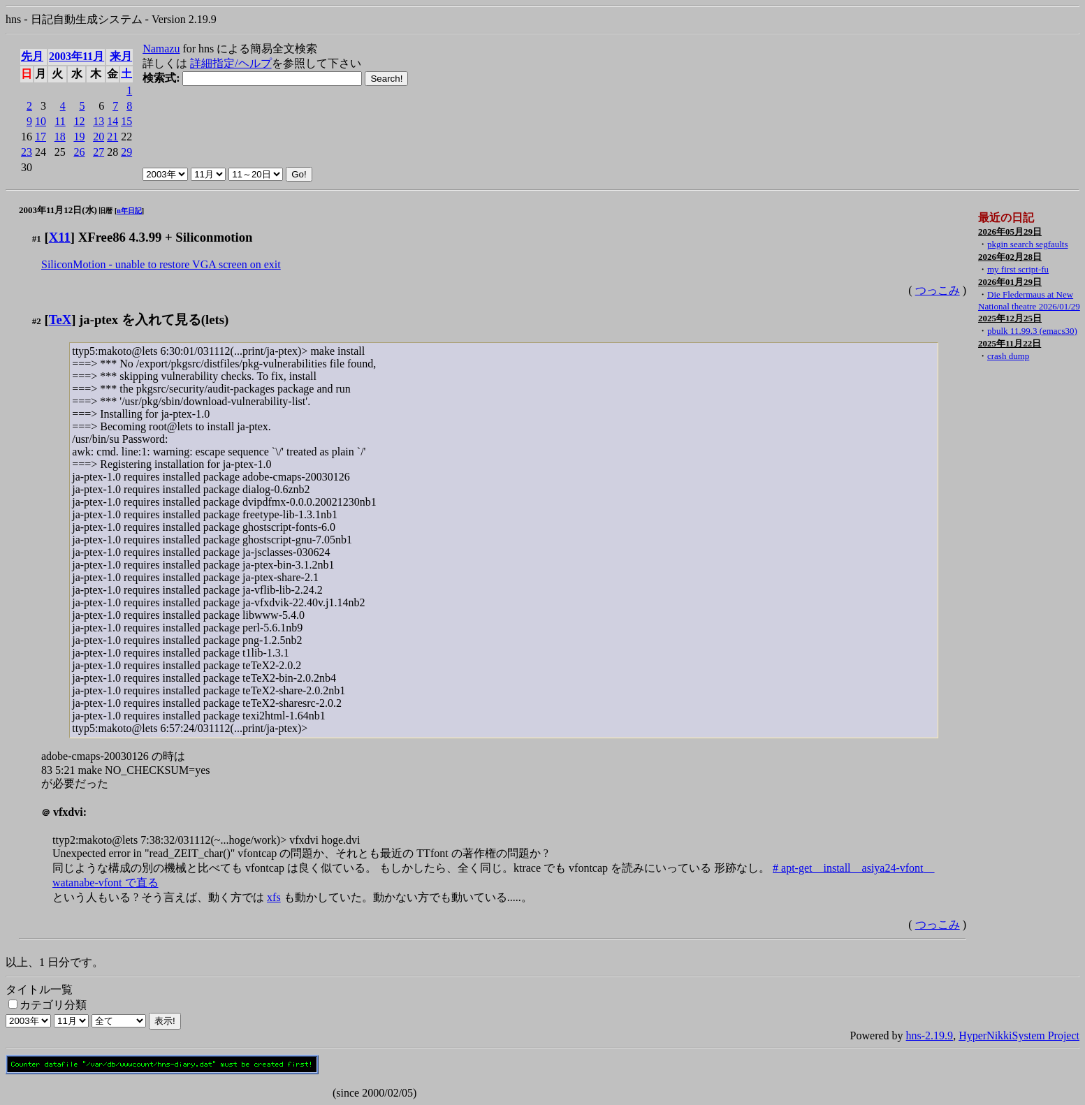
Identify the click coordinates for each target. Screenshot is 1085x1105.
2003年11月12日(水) (58, 210)
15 (126, 121)
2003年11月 (76, 56)
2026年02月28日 (1010, 256)
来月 (121, 56)
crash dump (1008, 356)
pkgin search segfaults (1027, 244)
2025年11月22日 (1009, 343)
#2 (36, 321)
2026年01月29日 (1010, 282)
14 (112, 121)
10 (40, 121)
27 (98, 152)
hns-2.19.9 (930, 1035)
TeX (60, 319)
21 (112, 136)
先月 (32, 56)
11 (59, 121)
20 (98, 136)
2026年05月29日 (1010, 231)
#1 (36, 238)
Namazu (161, 48)
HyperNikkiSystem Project (1019, 1035)
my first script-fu (1018, 269)
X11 (60, 237)
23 (26, 152)
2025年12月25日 (1010, 318)
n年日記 (129, 210)
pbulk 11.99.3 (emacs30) (1032, 330)
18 (60, 136)
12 (79, 121)
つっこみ (937, 290)
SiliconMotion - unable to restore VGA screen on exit (161, 264)
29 (126, 152)
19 (79, 136)
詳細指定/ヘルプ (230, 63)
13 (98, 121)
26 (79, 152)
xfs (274, 897)
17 (40, 136)
